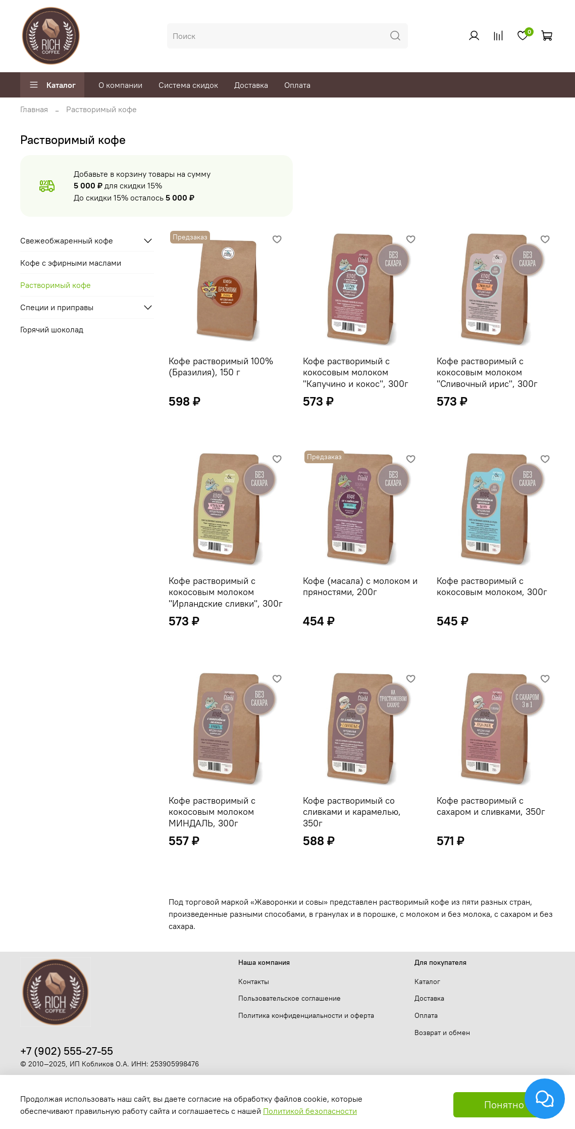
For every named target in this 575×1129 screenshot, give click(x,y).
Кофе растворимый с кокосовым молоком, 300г (492, 586)
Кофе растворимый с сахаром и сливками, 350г (491, 806)
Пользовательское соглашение (289, 998)
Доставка (251, 85)
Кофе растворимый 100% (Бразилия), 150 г (221, 366)
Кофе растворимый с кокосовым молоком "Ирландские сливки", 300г (226, 592)
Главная (34, 109)
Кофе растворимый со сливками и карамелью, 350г (352, 812)
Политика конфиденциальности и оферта (306, 1015)
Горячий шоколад (51, 329)
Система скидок (188, 85)
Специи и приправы (56, 307)
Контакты (253, 981)
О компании (120, 85)
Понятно (504, 1104)
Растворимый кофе (55, 285)
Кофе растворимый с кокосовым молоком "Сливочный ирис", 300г (487, 372)
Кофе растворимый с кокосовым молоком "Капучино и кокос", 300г (355, 372)
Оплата (297, 85)
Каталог (52, 85)
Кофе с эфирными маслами (70, 263)
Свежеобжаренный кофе (66, 240)
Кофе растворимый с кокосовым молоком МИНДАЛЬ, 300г (212, 812)
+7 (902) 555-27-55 (66, 1051)
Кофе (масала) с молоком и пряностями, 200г (360, 586)
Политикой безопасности (310, 1111)
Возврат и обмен (442, 1032)
